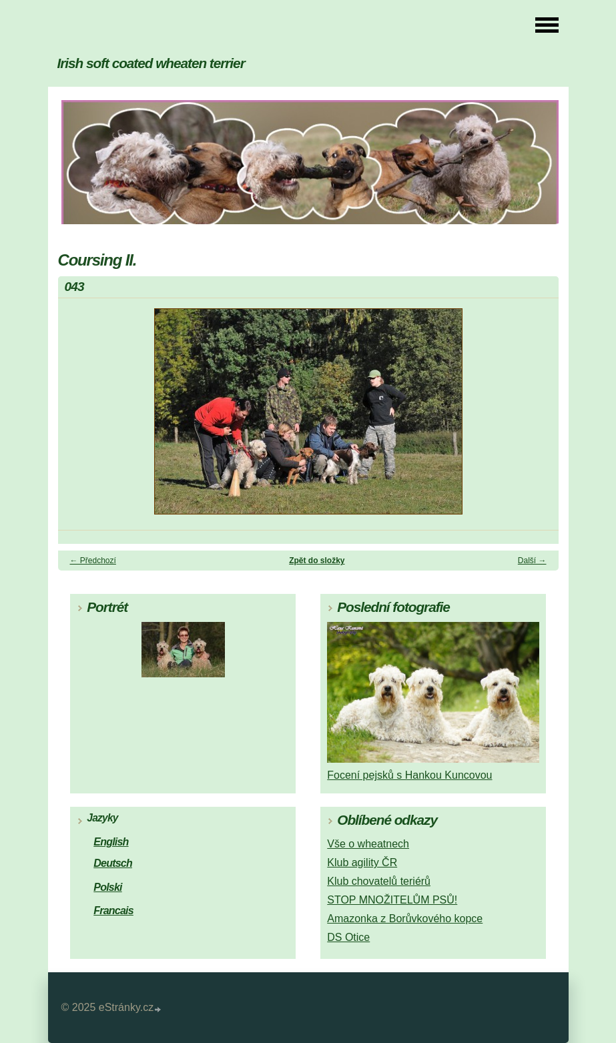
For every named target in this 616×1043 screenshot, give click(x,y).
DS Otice (348, 937)
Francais (113, 910)
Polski (107, 887)
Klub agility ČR (362, 862)
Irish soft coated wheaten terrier (151, 63)
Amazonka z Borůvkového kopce (405, 918)
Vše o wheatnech (368, 843)
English (110, 841)
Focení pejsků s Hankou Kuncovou (409, 775)
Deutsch (112, 863)
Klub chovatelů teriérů (378, 881)
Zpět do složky (316, 560)
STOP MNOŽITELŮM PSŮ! (392, 900)
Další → (532, 560)
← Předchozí (93, 560)
